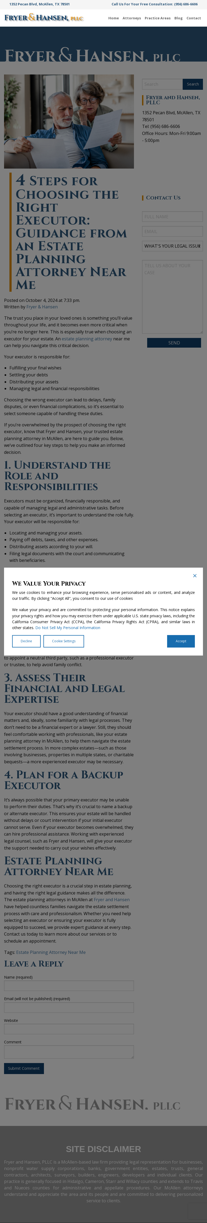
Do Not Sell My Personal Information (67, 627)
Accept (181, 641)
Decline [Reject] (26, 641)
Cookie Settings (63, 641)
